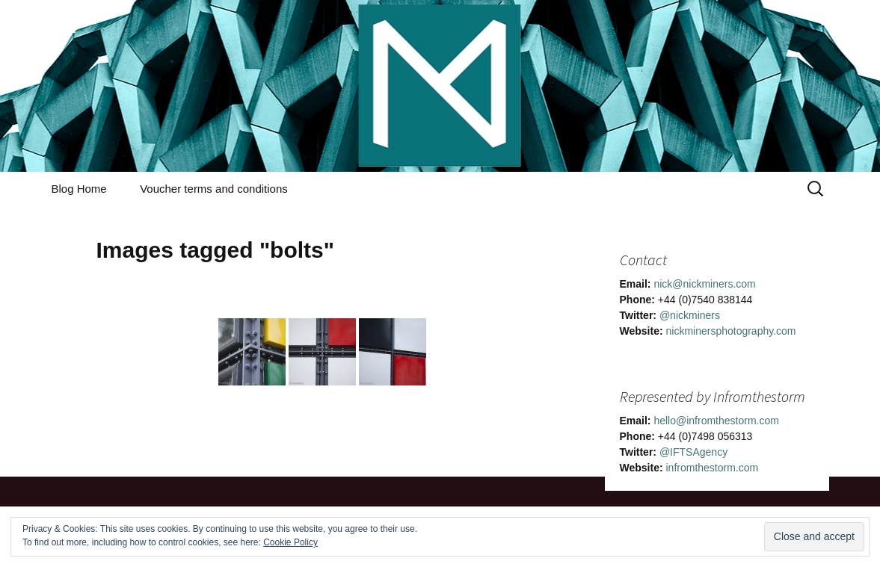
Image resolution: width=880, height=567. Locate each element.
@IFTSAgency (693, 452)
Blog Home (79, 188)
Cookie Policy (290, 542)
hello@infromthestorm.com (716, 421)
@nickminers (689, 315)
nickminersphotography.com (730, 331)
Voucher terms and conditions (214, 188)
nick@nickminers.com (704, 284)
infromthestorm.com (711, 468)
